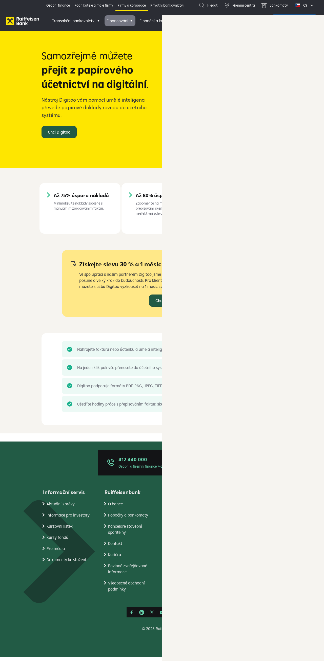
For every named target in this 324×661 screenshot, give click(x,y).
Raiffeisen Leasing (247, 574)
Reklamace (179, 530)
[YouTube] (162, 616)
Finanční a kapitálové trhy (162, 20)
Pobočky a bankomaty (128, 519)
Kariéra (114, 558)
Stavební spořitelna (248, 563)
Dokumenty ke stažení (66, 563)
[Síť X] (152, 616)
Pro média (56, 552)
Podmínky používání (249, 519)
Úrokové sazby (183, 519)
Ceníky (175, 507)
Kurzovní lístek (60, 530)
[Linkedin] (142, 616)
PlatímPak (240, 552)
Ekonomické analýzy (249, 541)
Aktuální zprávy (61, 507)
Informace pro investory (68, 519)
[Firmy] (22, 20)
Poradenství (207, 20)
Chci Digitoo (166, 304)
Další (234, 20)
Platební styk (181, 552)
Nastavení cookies (247, 530)
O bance (115, 507)
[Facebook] (132, 616)
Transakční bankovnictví (73, 20)
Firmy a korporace (132, 5)
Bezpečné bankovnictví (190, 541)
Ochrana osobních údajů (253, 507)
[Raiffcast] (192, 616)
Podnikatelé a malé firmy (93, 5)
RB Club (238, 586)
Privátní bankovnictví (167, 5)
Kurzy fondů (57, 541)
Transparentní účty (187, 563)
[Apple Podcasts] (182, 616)
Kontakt (115, 547)
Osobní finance (58, 5)
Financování (117, 20)
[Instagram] (172, 616)
